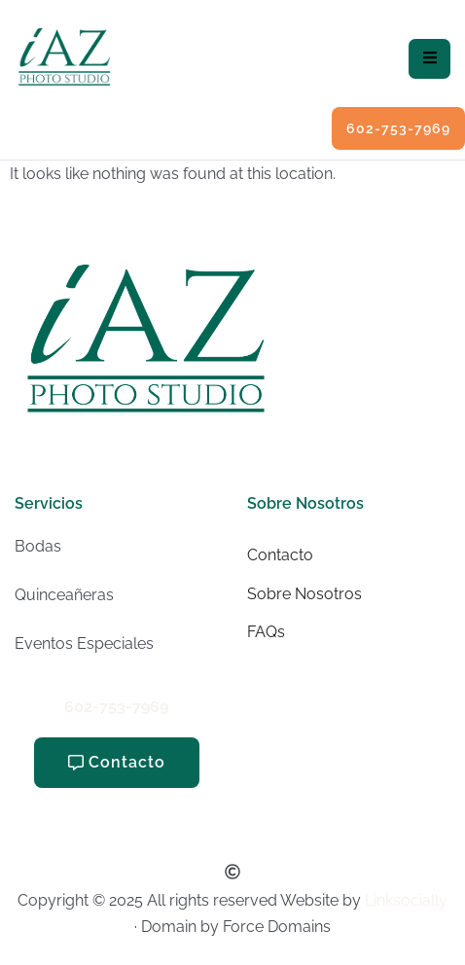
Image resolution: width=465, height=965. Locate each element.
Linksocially (406, 900)
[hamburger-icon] (429, 59)
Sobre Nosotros (304, 594)
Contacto (280, 555)
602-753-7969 (116, 706)
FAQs (266, 632)
